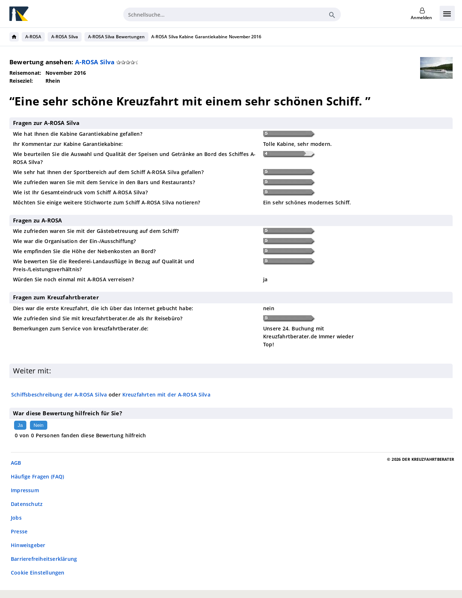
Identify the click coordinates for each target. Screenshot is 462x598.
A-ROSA (33, 37)
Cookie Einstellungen (38, 572)
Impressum (25, 490)
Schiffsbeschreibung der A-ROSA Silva (59, 394)
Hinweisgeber (28, 545)
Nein (38, 425)
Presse (19, 531)
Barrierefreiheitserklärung (44, 558)
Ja (20, 425)
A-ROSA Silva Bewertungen (116, 37)
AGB (16, 462)
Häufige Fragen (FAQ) (37, 476)
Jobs (16, 517)
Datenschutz (27, 503)
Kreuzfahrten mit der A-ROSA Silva (166, 394)
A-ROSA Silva (64, 37)
